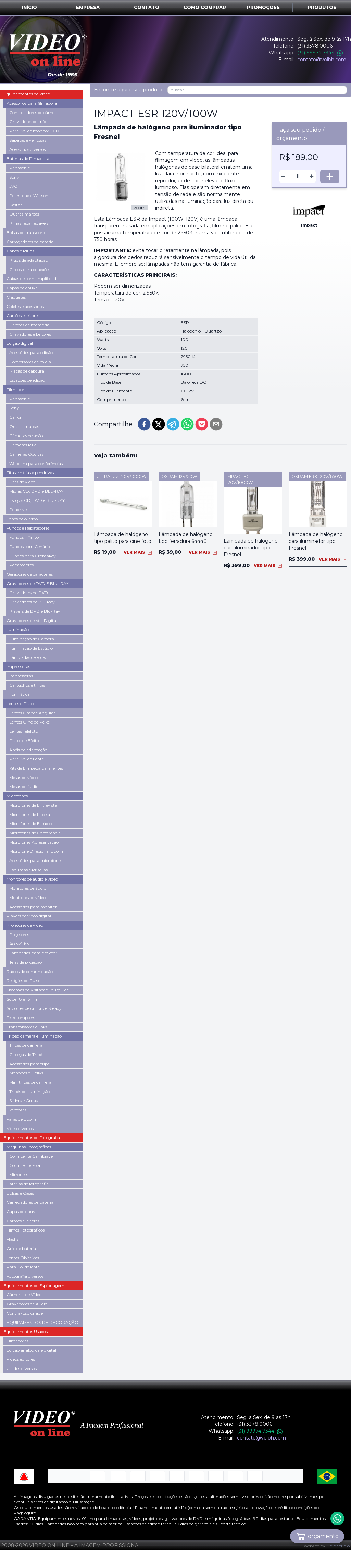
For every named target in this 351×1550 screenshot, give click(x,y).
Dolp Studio (338, 1545)
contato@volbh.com (321, 59)
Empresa (88, 7)
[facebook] (144, 424)
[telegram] (172, 424)
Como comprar (205, 7)
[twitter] (158, 424)
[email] (216, 424)
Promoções (263, 7)
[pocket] (201, 424)
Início (29, 7)
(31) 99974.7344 (320, 53)
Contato (146, 7)
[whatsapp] (187, 424)
